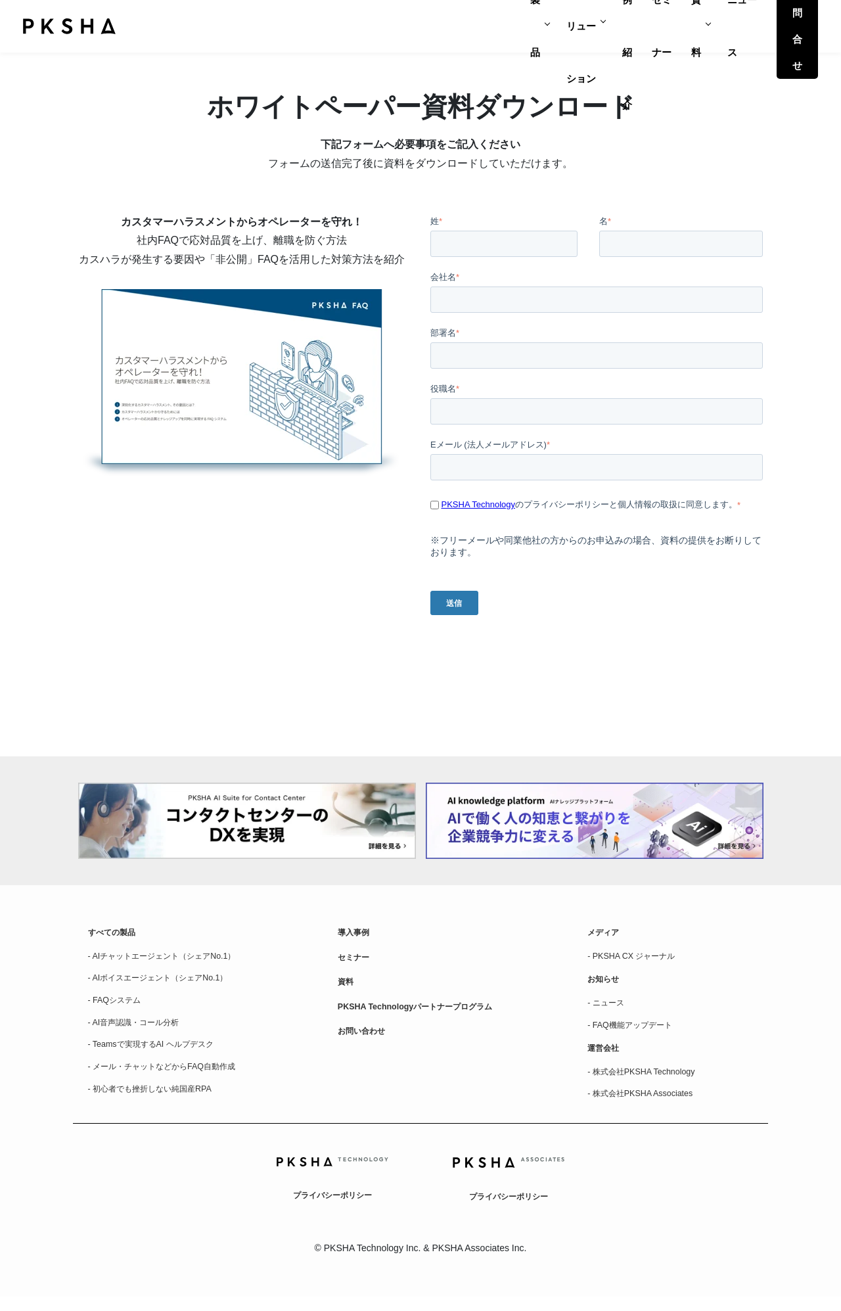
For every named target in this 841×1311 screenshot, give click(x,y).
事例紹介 (543, 26)
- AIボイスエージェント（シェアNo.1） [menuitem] (169, 983)
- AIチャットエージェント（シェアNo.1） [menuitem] (174, 959)
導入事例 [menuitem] (356, 934)
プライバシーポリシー (332, 1208)
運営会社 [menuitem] (605, 1058)
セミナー (602, 26)
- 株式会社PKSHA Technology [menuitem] (648, 1083)
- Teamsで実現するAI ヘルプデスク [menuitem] (160, 1054)
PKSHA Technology (479, 504)
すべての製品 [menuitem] (115, 934)
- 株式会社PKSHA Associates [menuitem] (647, 1106)
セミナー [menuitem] (356, 960)
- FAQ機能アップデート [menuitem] (636, 1033)
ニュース (707, 26)
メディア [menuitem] (605, 934)
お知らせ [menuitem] (605, 984)
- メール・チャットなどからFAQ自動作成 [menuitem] (174, 1077)
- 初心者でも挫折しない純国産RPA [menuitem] (159, 1101)
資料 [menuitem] (347, 987)
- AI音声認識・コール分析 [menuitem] (141, 1030)
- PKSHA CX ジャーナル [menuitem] (637, 959)
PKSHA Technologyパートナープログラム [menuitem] (426, 1013)
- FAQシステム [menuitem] (118, 1006)
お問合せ (782, 26)
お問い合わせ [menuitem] (365, 1039)
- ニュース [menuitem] (608, 1009)
